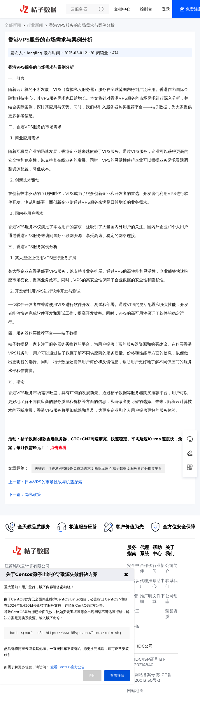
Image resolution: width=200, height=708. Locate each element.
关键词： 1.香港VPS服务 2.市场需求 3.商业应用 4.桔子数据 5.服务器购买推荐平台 (98, 468)
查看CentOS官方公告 (67, 667)
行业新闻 (35, 25)
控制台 (146, 9)
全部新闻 (13, 25)
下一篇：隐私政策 (24, 494)
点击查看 (58, 447)
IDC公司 (145, 646)
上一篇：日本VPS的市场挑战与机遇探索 (45, 481)
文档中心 (122, 9)
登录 (166, 9)
